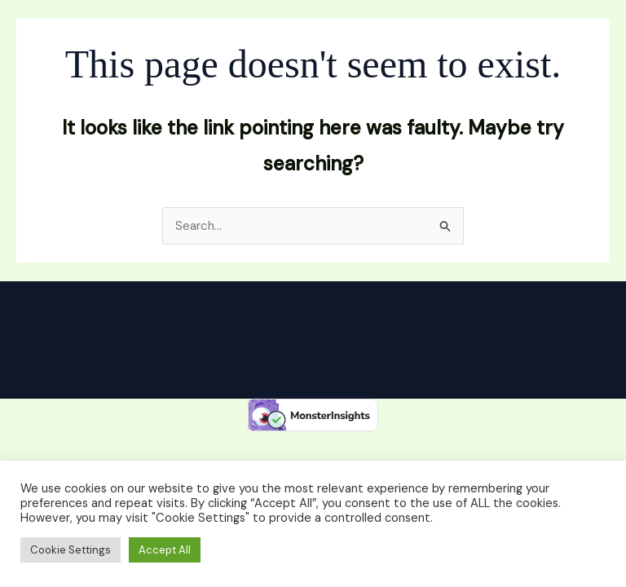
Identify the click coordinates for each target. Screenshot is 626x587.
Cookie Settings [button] (70, 550)
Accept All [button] (165, 550)
